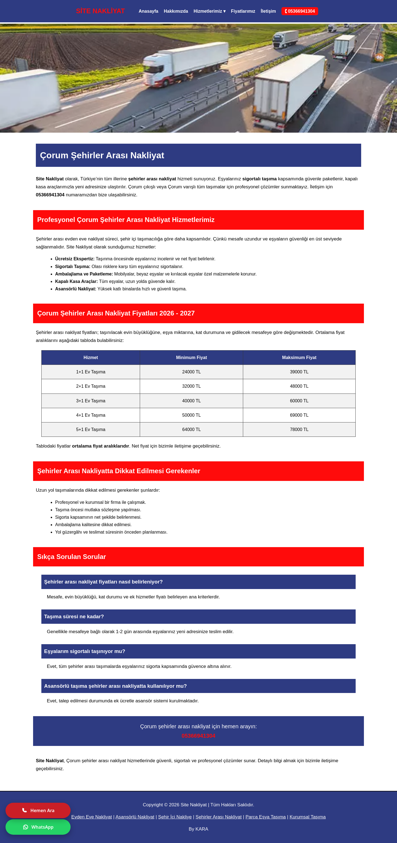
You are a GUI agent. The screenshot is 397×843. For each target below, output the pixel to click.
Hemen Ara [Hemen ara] (38, 810)
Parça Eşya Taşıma (265, 817)
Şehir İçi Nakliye (175, 817)
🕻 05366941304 (300, 11)
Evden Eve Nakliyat (91, 817)
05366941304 (198, 736)
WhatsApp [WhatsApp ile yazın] (38, 827)
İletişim (268, 11)
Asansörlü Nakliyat (135, 817)
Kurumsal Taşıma (307, 817)
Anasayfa (148, 11)
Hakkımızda (176, 11)
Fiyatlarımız (243, 11)
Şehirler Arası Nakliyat (218, 817)
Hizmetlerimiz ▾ (210, 11)
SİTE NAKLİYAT (100, 11)
